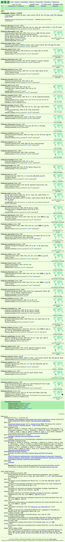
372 (12, 339)
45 (9, 526)
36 (5, 330)
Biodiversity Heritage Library (16, 424)
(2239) (30, 176)
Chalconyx (21, 6)
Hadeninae (55, 2)
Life (12, 2)
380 (47, 134)
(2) (36, 216)
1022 (48, 15)
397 (8, 108)
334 (6, 196)
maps (58, 39)
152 (47, 282)
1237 (43, 533)
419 (22, 503)
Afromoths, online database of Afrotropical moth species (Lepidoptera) (29, 419)
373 (54, 27)
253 (43, 531)
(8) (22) (36, 134)
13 (5, 292)
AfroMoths (18, 19)
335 (6, 37)
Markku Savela (53, 539)
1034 (51, 15)
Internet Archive (35, 424)
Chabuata (31, 6)
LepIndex (13, 19)
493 (56, 531)
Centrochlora (11, 6)
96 (30, 485)
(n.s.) (33, 33)
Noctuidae (48, 2)
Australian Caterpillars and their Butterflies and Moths (24, 436)
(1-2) (33, 51)
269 (48, 383)
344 (41, 176)
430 (55, 358)
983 (29, 533)
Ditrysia (32, 2)
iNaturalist (29, 19)
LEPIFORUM (33, 395)
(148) (39, 99)
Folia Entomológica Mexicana (39, 457)
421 (47, 216)
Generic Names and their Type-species (41, 453)
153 (45, 225)
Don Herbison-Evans (44, 395)
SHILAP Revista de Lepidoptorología (19, 456)
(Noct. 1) (39, 27)
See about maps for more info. (49, 467)
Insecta (17, 2)
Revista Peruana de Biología (31, 459)
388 (36, 494)
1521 (57, 533)
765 (16, 533)
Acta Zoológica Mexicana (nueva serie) (42, 456)
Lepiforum (11, 439)
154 (44, 255)
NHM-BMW (8, 21)
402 (47, 329)
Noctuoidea (39, 2)
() (43, 6)
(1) (33, 225)
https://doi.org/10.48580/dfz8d (39, 433)
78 (23, 485)
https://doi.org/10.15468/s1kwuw (40, 421)
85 (7, 385)
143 (22, 499)
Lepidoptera (24, 2)
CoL (23, 19)
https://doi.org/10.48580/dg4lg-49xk (18, 450)
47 (44, 71)
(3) (34, 71)
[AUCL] (27, 396)
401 (6, 199)
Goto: (30, 11)
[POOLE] (49, 19)
